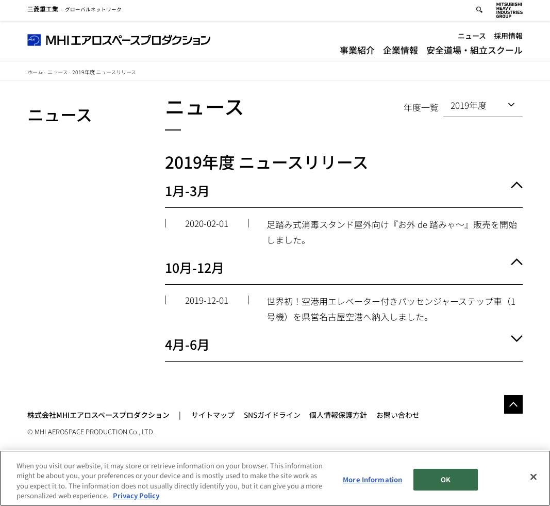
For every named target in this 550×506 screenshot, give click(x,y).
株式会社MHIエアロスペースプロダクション (98, 415)
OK (446, 479)
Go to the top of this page (513, 404)
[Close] (533, 477)
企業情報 (400, 51)
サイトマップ (213, 415)
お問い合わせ (398, 415)
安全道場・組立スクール (474, 51)
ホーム (35, 72)
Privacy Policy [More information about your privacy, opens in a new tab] (136, 496)
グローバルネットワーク (74, 10)
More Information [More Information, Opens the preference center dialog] (372, 479)
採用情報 (508, 37)
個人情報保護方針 (338, 415)
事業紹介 (357, 51)
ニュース (472, 37)
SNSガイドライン (272, 415)
